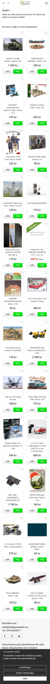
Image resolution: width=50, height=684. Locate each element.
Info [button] (8, 71)
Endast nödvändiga (25, 673)
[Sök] (8, 3)
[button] (17, 71)
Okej (25, 678)
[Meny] (3, 3)
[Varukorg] (46, 3)
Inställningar (25, 667)
